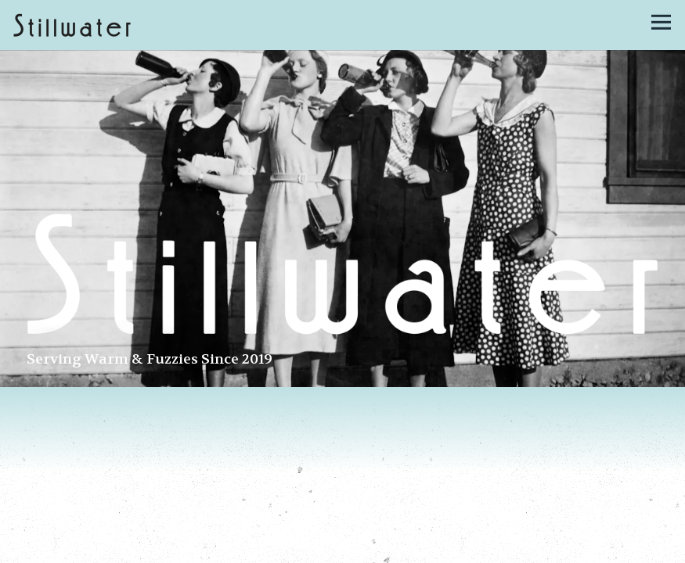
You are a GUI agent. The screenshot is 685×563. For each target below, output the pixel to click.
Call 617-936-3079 (343, 546)
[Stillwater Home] (72, 25)
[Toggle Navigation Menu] (661, 22)
